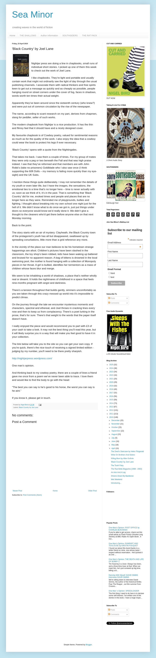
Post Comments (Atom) (32, 495)
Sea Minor (32, 14)
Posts (111, 298)
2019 (111, 386)
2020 (111, 382)
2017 (111, 393)
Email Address (124, 242)
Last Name (113, 260)
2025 (111, 365)
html (113, 273)
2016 (111, 396)
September (116, 431)
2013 (111, 407)
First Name (113, 251)
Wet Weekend (116, 479)
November (115, 424)
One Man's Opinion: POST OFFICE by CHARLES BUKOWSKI (124, 529)
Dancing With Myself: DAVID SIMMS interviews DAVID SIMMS (123, 576)
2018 (111, 389)
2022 (111, 375)
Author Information (49, 35)
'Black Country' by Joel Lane (122, 462)
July (113, 438)
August (114, 434)
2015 (111, 400)
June (113, 441)
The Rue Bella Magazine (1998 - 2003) (126, 469)
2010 (111, 417)
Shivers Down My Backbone (122, 476)
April (113, 448)
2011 (111, 414)
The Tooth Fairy (117, 465)
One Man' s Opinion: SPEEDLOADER (124, 591)
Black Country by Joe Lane (28, 407)
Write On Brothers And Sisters (123, 455)
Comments (113, 303)
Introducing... (116, 483)
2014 (111, 403)
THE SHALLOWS (28, 35)
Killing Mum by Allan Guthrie (122, 458)
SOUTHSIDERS (70, 35)
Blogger (89, 645)
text (112, 277)
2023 (111, 372)
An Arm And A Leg (118, 472)
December (115, 420)
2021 (111, 379)
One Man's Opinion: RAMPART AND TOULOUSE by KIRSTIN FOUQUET (123, 544)
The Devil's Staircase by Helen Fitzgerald (127, 451)
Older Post (92, 491)
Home (12, 35)
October (114, 427)
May (113, 445)
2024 (111, 368)
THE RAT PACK (89, 35)
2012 (111, 410)
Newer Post (17, 491)
